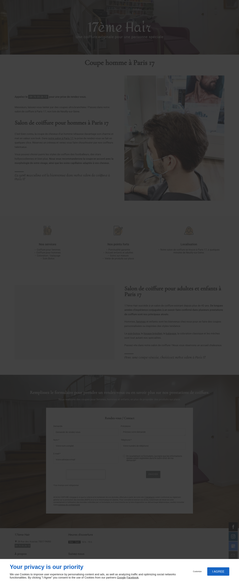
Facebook (133, 577)
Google (121, 577)
